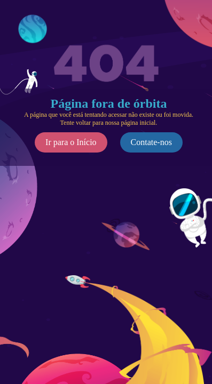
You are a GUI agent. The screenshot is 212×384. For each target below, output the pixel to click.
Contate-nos (151, 142)
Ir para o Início (71, 142)
